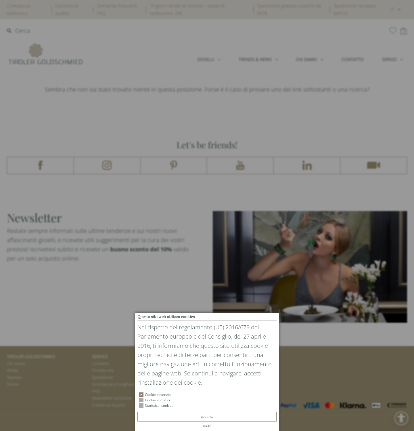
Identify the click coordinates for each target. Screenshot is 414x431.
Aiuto (207, 426)
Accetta (207, 417)
